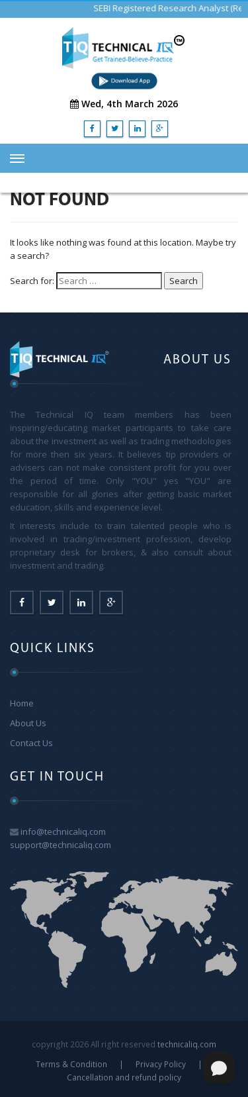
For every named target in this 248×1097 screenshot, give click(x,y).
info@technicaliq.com (63, 831)
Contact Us (31, 743)
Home (22, 703)
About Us (28, 723)
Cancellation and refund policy (124, 1077)
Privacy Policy (161, 1064)
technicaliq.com (186, 1044)
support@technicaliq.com (60, 845)
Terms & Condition (71, 1064)
